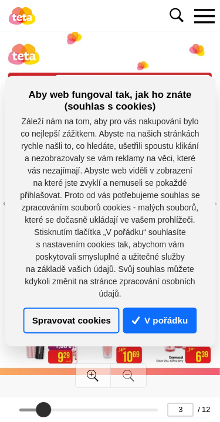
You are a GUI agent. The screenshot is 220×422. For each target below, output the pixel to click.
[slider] (43, 409)
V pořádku (160, 320)
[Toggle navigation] (204, 16)
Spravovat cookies (71, 320)
